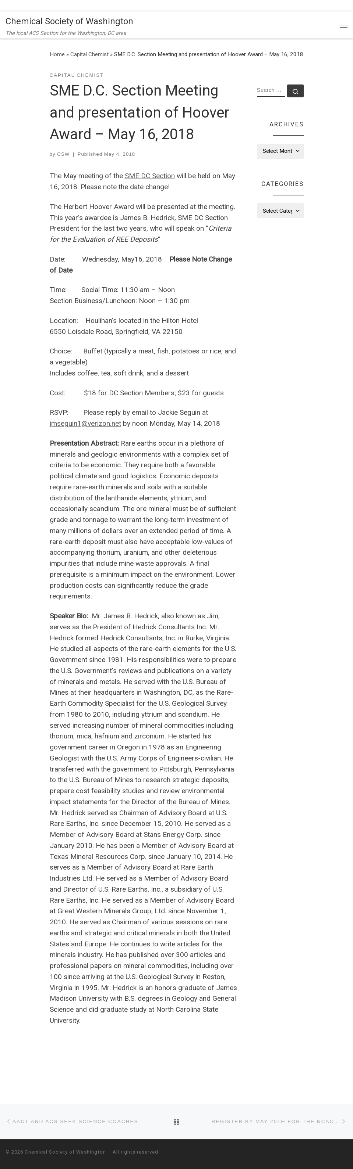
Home (57, 54)
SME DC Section (150, 176)
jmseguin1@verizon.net (85, 423)
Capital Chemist (89, 54)
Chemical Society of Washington (65, 1152)
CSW (63, 154)
